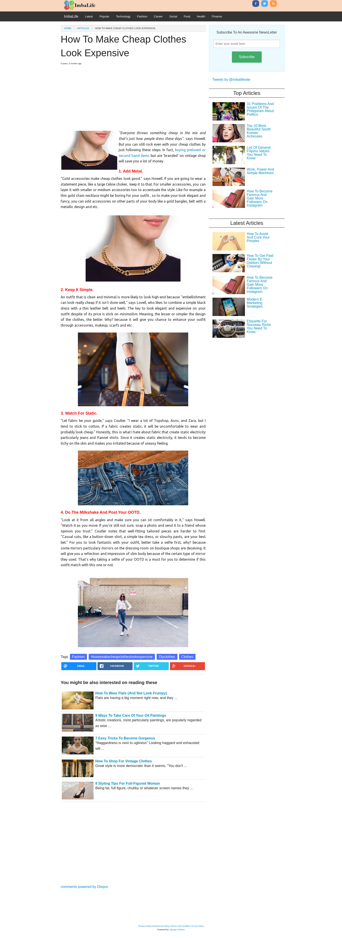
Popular (104, 16)
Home (67, 28)
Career (158, 16)
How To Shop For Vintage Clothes (123, 761)
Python (181, 929)
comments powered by (84, 887)
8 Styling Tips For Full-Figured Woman (127, 783)
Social (173, 16)
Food (187, 16)
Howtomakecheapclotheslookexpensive (122, 657)
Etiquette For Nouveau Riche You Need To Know (259, 326)
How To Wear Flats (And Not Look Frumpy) (131, 693)
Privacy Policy (144, 926)
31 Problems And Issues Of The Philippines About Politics (260, 109)
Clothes (187, 657)
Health (201, 16)
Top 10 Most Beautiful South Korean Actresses (259, 131)
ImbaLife (71, 16)
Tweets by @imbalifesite (231, 79)
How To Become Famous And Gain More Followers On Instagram (259, 198)
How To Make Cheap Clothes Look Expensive (125, 28)
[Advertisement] (133, 96)
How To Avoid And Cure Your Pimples (258, 237)
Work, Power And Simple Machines (260, 171)
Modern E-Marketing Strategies (255, 302)
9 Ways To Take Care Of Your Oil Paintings (130, 715)
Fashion (142, 16)
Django (173, 929)
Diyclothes (167, 657)
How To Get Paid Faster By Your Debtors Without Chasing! (260, 261)
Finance (217, 16)
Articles (83, 28)
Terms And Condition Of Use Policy (187, 926)
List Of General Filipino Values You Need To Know (259, 153)
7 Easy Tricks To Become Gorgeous (125, 738)
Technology (123, 16)
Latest (89, 16)
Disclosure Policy (161, 926)
